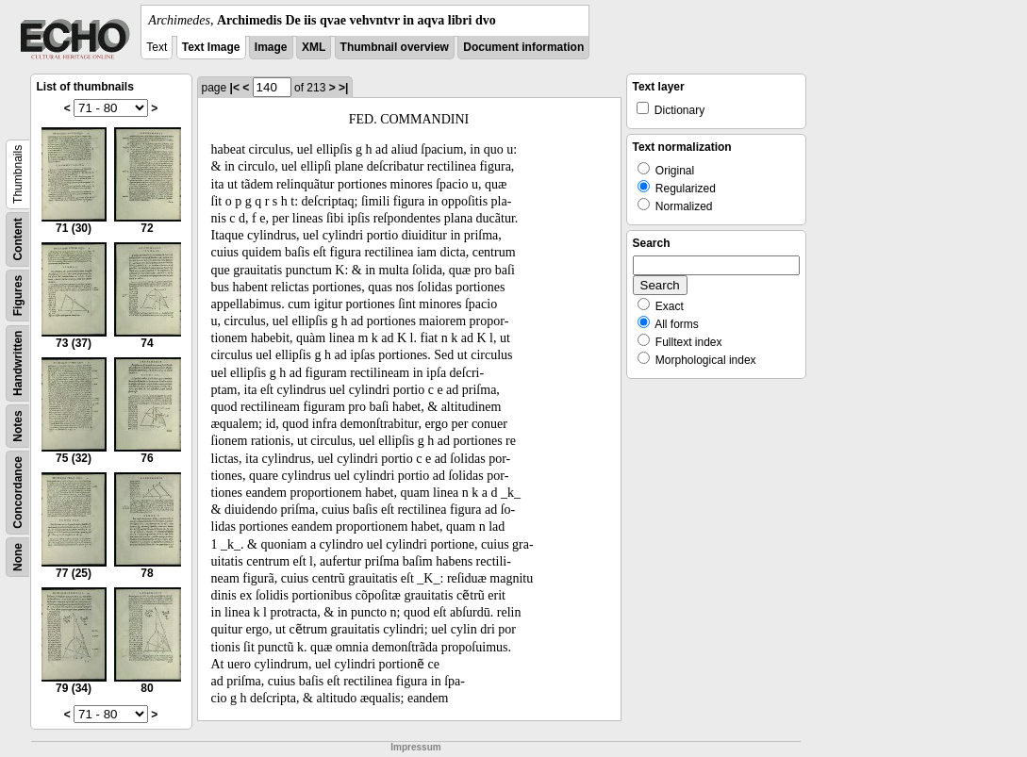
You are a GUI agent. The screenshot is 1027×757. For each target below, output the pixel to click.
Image (271, 47)
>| (343, 87)
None (18, 557)
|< (235, 87)
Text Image (211, 47)
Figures (18, 295)
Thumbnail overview (394, 47)
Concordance (18, 492)
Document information (523, 47)
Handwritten (18, 363)
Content (18, 239)
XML (313, 47)
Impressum (415, 747)
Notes (18, 425)
